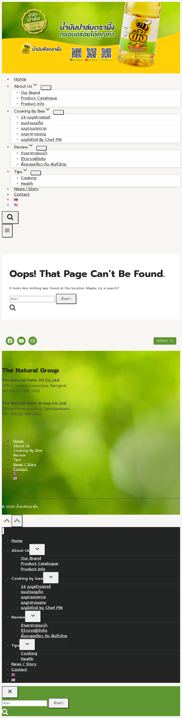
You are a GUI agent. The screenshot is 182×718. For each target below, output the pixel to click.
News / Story (24, 464)
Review (19, 455)
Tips (17, 459)
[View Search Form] (10, 217)
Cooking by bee (27, 450)
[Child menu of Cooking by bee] (58, 112)
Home (18, 441)
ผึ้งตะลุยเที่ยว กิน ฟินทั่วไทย (44, 164)
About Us (21, 445)
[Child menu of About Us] (46, 87)
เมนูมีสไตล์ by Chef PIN (41, 140)
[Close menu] (3, 531)
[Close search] (10, 692)
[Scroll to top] (7, 522)
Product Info (33, 569)
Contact (22, 194)
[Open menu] (7, 231)
